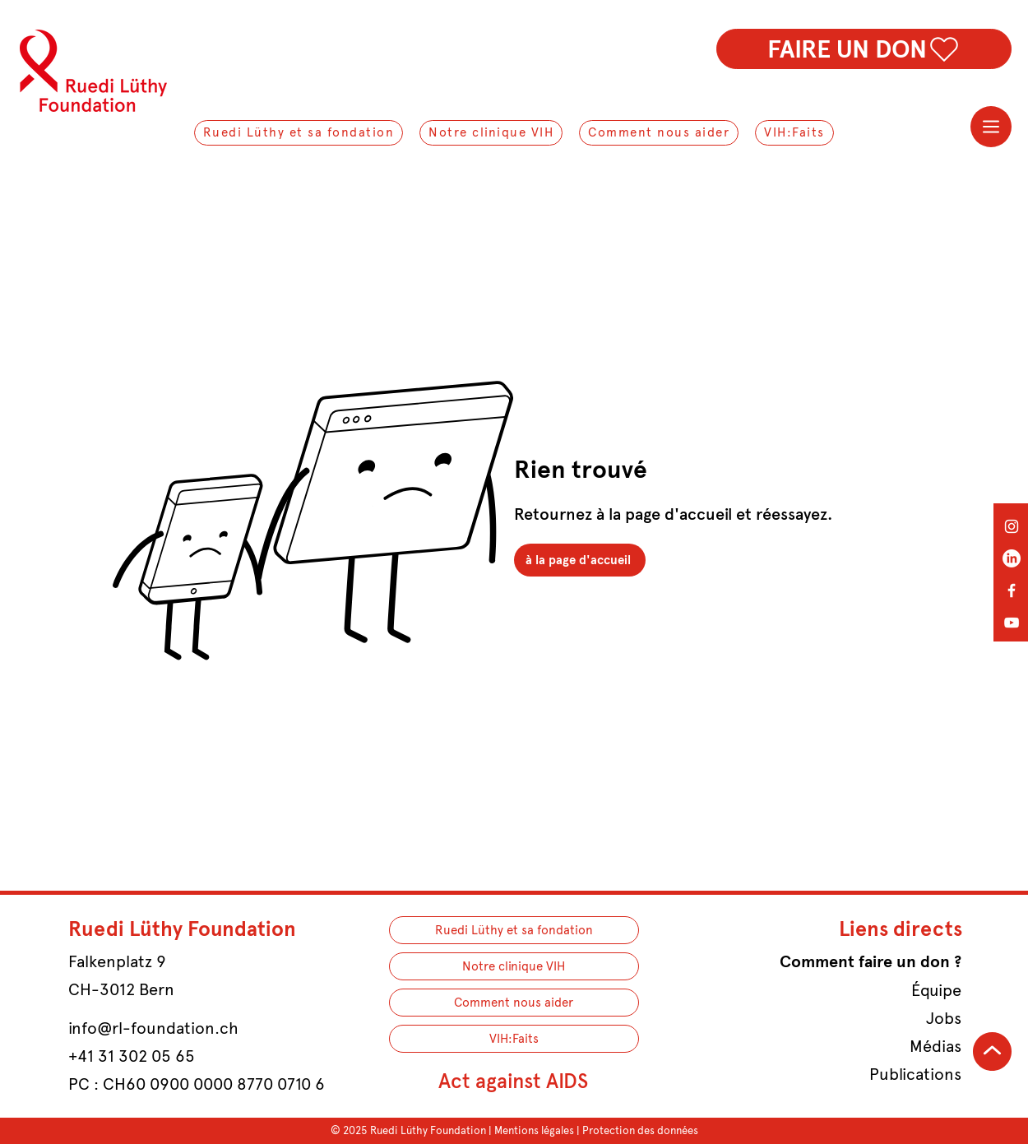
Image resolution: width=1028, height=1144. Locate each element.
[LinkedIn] (1012, 558)
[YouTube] (1012, 623)
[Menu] (991, 126)
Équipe (936, 990)
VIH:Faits (514, 1038)
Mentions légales (534, 1130)
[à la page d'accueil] (580, 560)
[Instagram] (1012, 526)
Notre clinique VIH (513, 966)
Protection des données (640, 1130)
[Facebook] (1012, 590)
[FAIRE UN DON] (864, 49)
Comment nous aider (513, 1002)
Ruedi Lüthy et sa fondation (514, 930)
